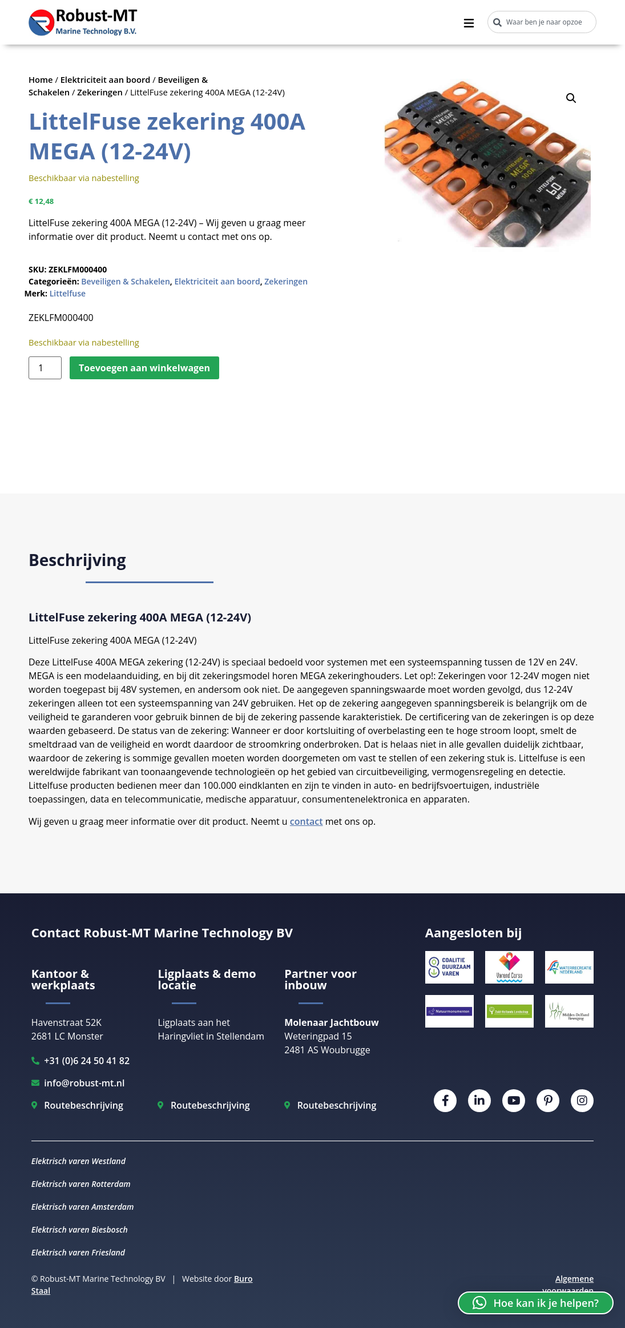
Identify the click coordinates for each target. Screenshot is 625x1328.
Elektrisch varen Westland (78, 1161)
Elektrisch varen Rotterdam (81, 1183)
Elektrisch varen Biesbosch (79, 1229)
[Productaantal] (45, 367)
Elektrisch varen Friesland (78, 1252)
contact (306, 821)
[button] (571, 98)
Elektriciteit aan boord (106, 79)
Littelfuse (68, 293)
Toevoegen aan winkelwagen (144, 368)
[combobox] (541, 22)
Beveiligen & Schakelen (125, 281)
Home (41, 79)
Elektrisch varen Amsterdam (82, 1206)
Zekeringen (100, 92)
